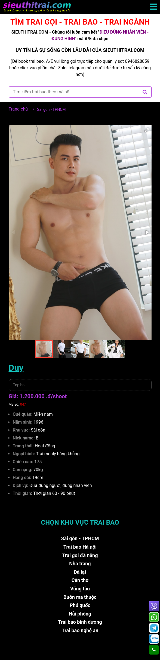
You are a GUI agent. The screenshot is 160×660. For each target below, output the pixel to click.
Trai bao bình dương (80, 622)
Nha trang (80, 563)
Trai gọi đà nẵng (80, 555)
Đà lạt (80, 572)
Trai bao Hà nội (80, 547)
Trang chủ (18, 109)
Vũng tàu (80, 588)
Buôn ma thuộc (80, 597)
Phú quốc (80, 605)
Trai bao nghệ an (80, 630)
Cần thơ (80, 580)
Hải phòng (80, 614)
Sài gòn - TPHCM (80, 538)
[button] (146, 130)
